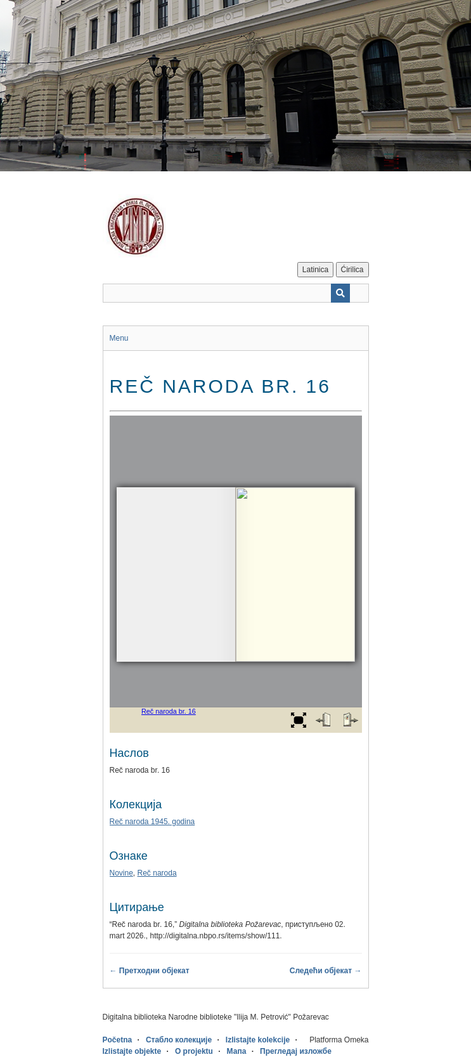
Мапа (237, 1051)
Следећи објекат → (326, 970)
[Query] (236, 293)
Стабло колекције (179, 1039)
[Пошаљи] (340, 293)
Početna (117, 1039)
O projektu (194, 1051)
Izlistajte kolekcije (258, 1039)
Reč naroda (157, 873)
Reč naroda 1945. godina (152, 821)
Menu (119, 338)
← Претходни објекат (150, 970)
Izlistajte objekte (132, 1051)
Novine (121, 873)
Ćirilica (352, 269)
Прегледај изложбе (296, 1051)
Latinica (315, 269)
